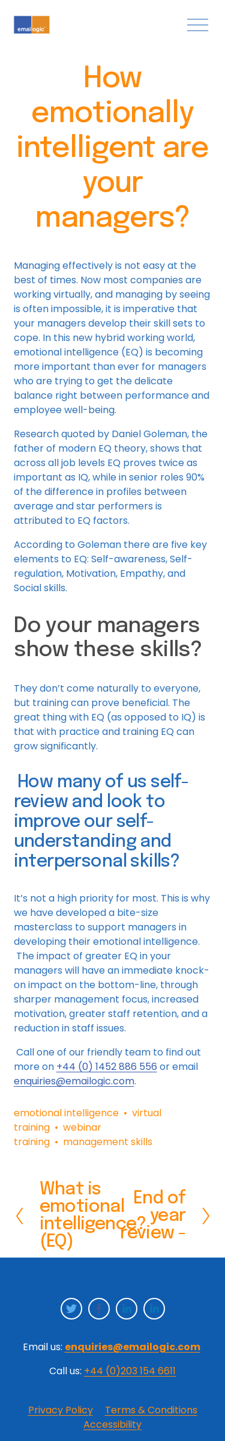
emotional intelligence (66, 1113)
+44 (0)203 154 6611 (130, 1371)
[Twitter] (71, 1309)
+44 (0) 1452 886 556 (106, 1067)
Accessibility (112, 1424)
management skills (107, 1142)
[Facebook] (99, 1309)
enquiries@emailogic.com (74, 1081)
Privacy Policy (60, 1410)
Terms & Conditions (151, 1410)
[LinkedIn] (126, 1309)
